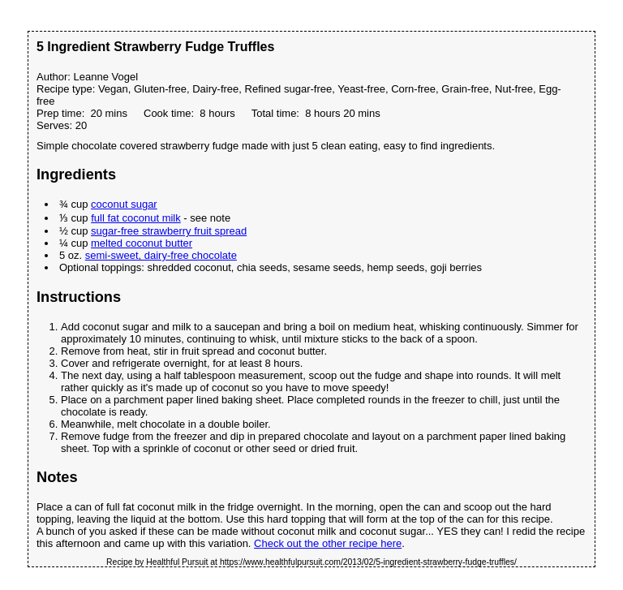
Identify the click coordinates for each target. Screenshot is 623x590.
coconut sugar (124, 204)
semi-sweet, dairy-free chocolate (161, 255)
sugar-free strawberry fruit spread (169, 231)
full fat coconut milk (136, 218)
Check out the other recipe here (328, 543)
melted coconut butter (141, 243)
